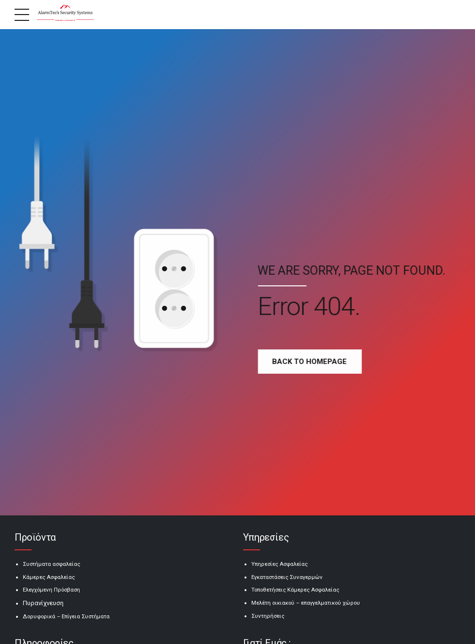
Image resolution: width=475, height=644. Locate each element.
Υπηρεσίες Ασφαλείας (279, 564)
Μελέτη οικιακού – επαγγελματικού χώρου (305, 602)
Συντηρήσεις (267, 615)
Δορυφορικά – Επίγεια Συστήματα (66, 616)
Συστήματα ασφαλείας (51, 564)
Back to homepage (313, 361)
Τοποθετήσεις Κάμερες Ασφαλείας (295, 589)
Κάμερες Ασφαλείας (49, 577)
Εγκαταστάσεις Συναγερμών (287, 577)
